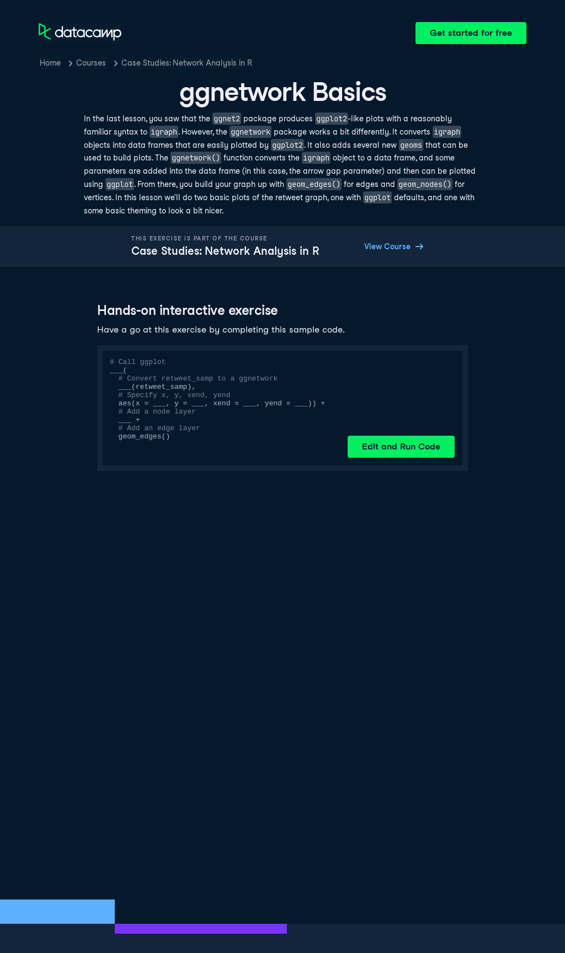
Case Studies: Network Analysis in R (186, 62)
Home (50, 62)
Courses (91, 62)
